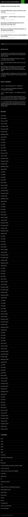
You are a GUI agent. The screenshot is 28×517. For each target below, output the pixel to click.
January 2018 (4, 380)
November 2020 (4, 289)
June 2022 (3, 238)
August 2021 (4, 265)
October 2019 (4, 324)
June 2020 (3, 303)
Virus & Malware (5, 508)
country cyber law (5, 468)
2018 (2, 441)
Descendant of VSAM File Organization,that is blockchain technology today (12, 23)
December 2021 (4, 255)
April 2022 (3, 244)
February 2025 (4, 153)
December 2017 (4, 383)
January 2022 (4, 252)
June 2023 (3, 206)
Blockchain (3, 462)
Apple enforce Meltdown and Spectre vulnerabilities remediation (12, 89)
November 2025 (4, 129)
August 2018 (4, 362)
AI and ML (3, 454)
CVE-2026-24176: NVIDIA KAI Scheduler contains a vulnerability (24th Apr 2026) (13, 59)
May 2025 (3, 145)
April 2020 (3, 308)
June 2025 (3, 142)
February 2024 (4, 185)
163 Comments (12, 31)
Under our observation (6, 505)
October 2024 (4, 163)
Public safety (4, 492)
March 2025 (3, 150)
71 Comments (12, 19)
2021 (2, 449)
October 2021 (4, 260)
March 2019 (3, 343)
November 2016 (4, 418)
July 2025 (3, 139)
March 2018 (3, 375)
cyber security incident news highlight (9, 471)
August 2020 (4, 297)
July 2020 (3, 300)
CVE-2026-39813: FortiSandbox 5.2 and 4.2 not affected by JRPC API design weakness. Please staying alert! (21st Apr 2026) (14, 75)
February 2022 (4, 249)
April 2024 (3, 180)
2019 (2, 444)
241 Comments (12, 25)
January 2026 (4, 123)
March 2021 (3, 279)
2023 (2, 452)
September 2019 (4, 327)
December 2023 (4, 190)
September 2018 (4, 359)
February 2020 (4, 313)
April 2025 (3, 147)
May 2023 (3, 209)
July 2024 (3, 171)
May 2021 (3, 273)
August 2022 (4, 233)
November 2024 (4, 161)
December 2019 (4, 319)
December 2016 (4, 415)
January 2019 (4, 348)
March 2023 (3, 214)
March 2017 (3, 407)
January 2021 (4, 284)
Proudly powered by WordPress (7, 515)
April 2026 (3, 115)
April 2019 (3, 340)
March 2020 (3, 311)
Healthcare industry (5, 481)
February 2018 (4, 378)
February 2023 (4, 217)
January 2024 (4, 188)
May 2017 (3, 402)
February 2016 (4, 429)
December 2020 (4, 287)
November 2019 (4, 321)
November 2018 (4, 354)
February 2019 (4, 346)
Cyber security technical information (11, 2)
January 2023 (4, 220)
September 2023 (4, 198)
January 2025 (4, 155)
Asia (2, 460)
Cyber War (3, 473)
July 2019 (3, 332)
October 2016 (4, 421)
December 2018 (4, 351)
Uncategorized (4, 503)
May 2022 (3, 241)
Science (2, 497)
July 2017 (3, 396)
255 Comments (12, 13)
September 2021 (4, 263)
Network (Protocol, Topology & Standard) (10, 487)
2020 (2, 446)
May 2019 (3, 338)
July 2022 (3, 236)
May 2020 (3, 305)
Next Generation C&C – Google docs (14, 85)
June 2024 (3, 174)
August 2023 (4, 201)
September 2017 (4, 391)
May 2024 (3, 177)
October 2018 (4, 356)
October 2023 (4, 196)
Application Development (7, 457)
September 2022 (4, 230)
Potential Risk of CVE (6, 489)
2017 (2, 438)
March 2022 (3, 246)
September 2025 (4, 134)
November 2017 (4, 386)
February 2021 (4, 281)
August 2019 (4, 330)
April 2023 (3, 212)
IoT (1, 484)
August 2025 (4, 137)
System (2, 500)
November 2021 (4, 257)
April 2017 (3, 405)
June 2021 (3, 271)
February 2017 (4, 410)
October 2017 (4, 388)
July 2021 (3, 268)
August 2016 (4, 426)
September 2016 (4, 423)
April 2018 (3, 372)
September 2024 (4, 166)
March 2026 (3, 118)
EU (1, 479)
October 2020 (4, 292)
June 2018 (3, 367)
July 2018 (3, 364)
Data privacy (4, 476)
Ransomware (4, 495)
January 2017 (4, 413)
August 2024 (4, 169)
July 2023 (3, 204)
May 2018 (3, 370)
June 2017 (3, 399)
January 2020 (4, 316)
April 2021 (3, 276)
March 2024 (3, 182)
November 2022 (4, 225)
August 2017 (4, 394)
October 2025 (4, 131)
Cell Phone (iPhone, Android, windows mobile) (11, 465)
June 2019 (3, 335)
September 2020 (4, 295)
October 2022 (4, 228)
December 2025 (4, 126)
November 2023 (4, 193)
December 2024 (4, 158)
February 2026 (4, 121)
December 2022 (4, 222)
